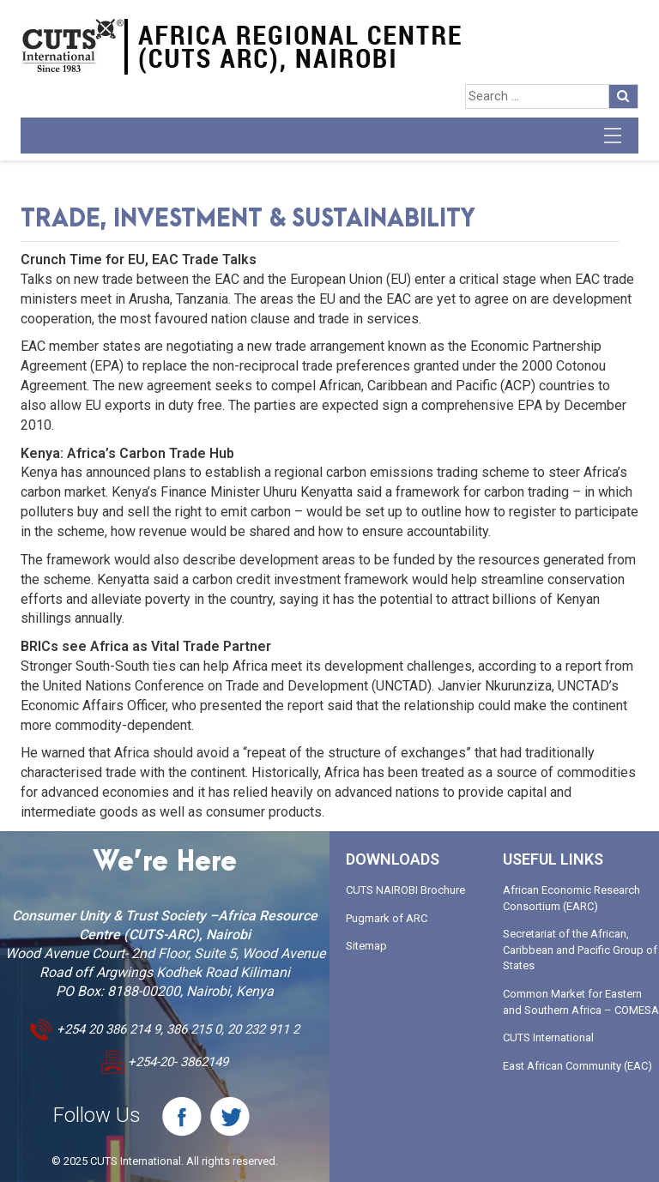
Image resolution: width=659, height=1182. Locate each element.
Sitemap (366, 945)
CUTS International (548, 1037)
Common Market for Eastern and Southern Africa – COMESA (581, 1001)
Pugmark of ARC (386, 918)
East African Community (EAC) (577, 1065)
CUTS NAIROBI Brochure (405, 889)
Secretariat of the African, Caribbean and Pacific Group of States (580, 949)
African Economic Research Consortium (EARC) (571, 898)
